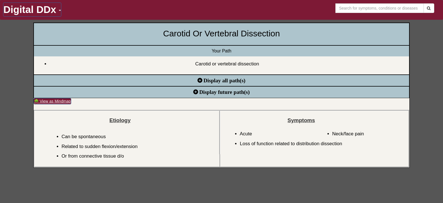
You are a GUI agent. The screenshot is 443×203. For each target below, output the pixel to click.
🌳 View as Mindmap (52, 101)
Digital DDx (32, 9)
